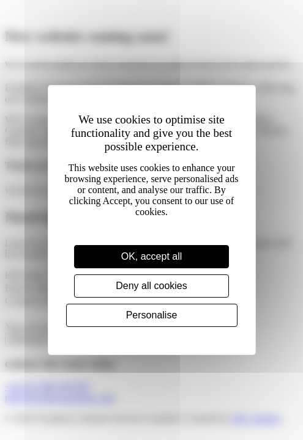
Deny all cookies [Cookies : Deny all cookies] (151, 285)
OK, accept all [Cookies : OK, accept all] (151, 256)
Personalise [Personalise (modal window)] (152, 315)
